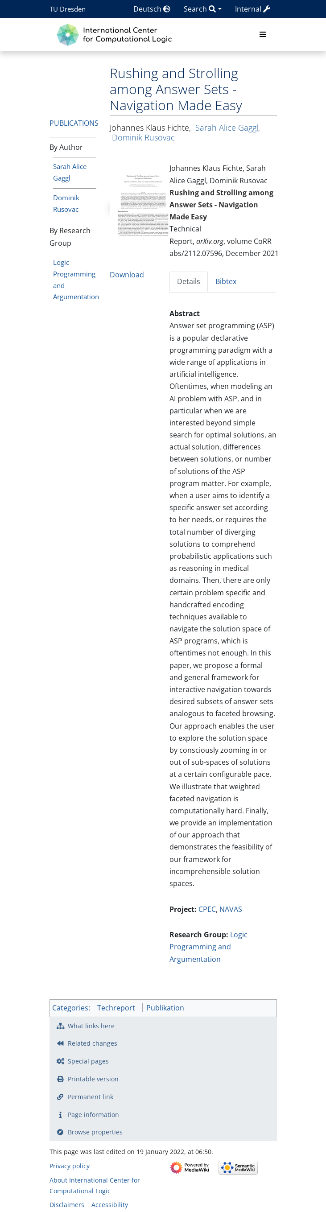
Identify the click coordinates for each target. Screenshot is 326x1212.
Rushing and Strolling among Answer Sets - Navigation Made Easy (221, 205)
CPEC (207, 909)
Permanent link (90, 1096)
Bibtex (225, 281)
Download (127, 275)
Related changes (92, 1043)
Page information (93, 1114)
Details (188, 281)
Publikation (165, 1008)
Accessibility (109, 1204)
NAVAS (230, 909)
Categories (70, 1008)
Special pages (88, 1061)
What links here (91, 1026)
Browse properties (95, 1132)
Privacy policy (70, 1166)
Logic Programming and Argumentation (208, 947)
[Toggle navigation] (263, 35)
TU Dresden (68, 8)
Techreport (116, 1008)
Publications (74, 123)
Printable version (93, 1079)
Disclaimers (67, 1204)
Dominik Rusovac (143, 137)
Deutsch (151, 9)
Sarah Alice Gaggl (226, 127)
